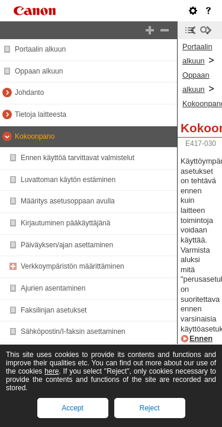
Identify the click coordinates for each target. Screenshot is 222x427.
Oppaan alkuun (39, 71)
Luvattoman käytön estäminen (68, 180)
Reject (149, 408)
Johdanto (29, 92)
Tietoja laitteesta (40, 114)
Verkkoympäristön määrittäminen (72, 266)
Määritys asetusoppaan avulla (68, 201)
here (51, 371)
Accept (72, 408)
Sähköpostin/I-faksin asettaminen (73, 331)
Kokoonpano (34, 136)
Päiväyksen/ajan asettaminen (67, 245)
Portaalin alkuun (40, 49)
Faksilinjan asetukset (53, 310)
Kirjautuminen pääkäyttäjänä (65, 223)
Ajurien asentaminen (53, 288)
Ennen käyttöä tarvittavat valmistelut (77, 158)
